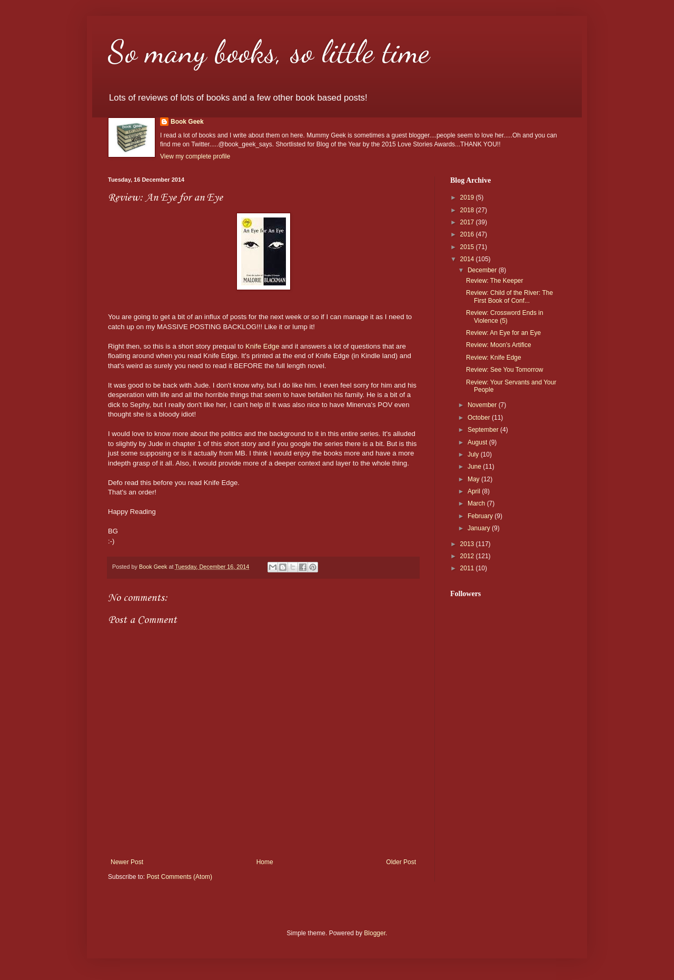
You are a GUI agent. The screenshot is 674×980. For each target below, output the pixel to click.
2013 (468, 544)
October (480, 417)
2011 (468, 568)
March (477, 503)
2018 (468, 210)
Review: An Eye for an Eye (503, 332)
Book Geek (187, 121)
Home (264, 862)
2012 (468, 556)
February (481, 516)
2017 (468, 222)
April (475, 491)
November (483, 405)
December (483, 270)
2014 (468, 259)
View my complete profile (195, 156)
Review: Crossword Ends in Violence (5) (504, 316)
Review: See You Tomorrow (504, 369)
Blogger (374, 933)
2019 (468, 197)
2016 (468, 234)
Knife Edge (262, 346)
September (484, 429)
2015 (468, 247)
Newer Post (127, 862)
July (474, 454)
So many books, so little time (269, 52)
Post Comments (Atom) (179, 876)
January (480, 528)
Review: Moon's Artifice (498, 345)
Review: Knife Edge (493, 357)
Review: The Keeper (494, 280)
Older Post (401, 862)
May (474, 479)
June (475, 466)
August (478, 442)
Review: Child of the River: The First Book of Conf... (509, 296)
